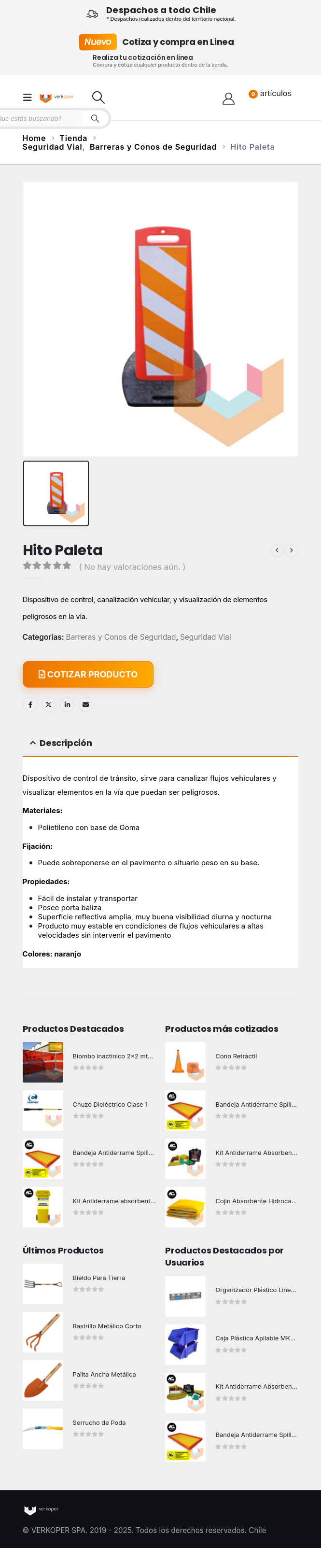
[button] (30, 97)
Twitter (48, 704)
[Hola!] (228, 97)
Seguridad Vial (205, 637)
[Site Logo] (57, 97)
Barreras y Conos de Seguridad (121, 637)
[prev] (277, 550)
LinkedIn (67, 704)
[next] (291, 550)
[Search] (95, 118)
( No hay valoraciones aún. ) (132, 567)
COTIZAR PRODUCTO (88, 674)
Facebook (30, 704)
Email (86, 704)
